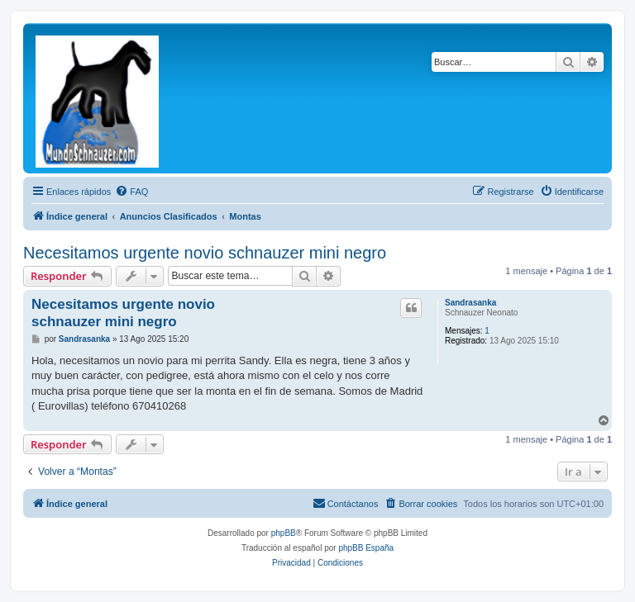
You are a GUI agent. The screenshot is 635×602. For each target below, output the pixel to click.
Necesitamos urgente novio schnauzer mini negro (204, 253)
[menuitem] (131, 191)
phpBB (283, 533)
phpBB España (366, 547)
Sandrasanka (470, 302)
